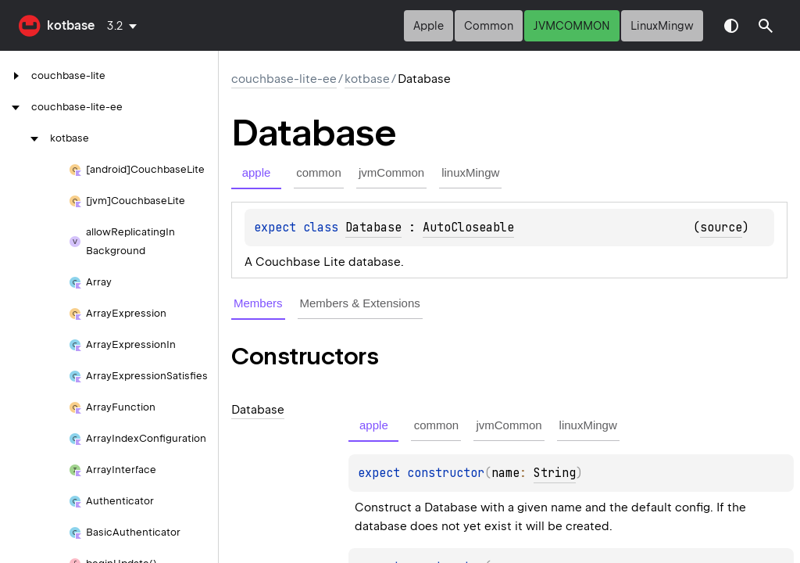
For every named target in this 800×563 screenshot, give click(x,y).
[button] (765, 25)
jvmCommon (572, 26)
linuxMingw (662, 26)
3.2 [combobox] (115, 26)
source (721, 227)
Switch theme (731, 25)
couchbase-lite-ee (284, 79)
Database (373, 227)
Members (258, 303)
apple (428, 26)
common (488, 26)
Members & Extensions (360, 303)
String (555, 473)
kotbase (71, 25)
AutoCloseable (468, 227)
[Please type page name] (765, 25)
